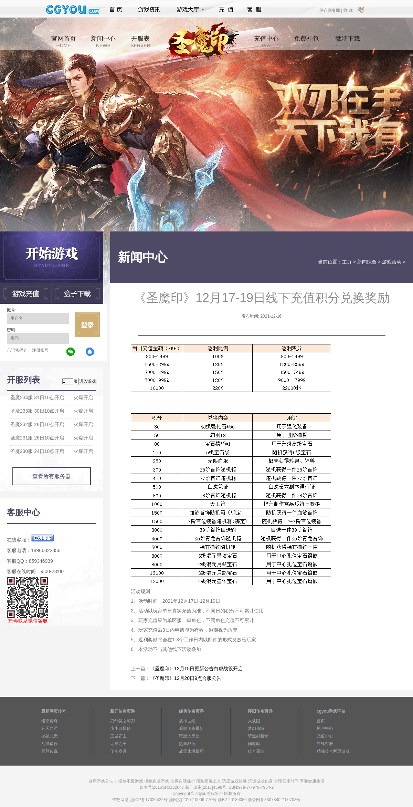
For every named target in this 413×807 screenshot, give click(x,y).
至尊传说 (49, 751)
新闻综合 (367, 262)
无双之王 (118, 743)
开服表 (140, 41)
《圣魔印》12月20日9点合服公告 (185, 678)
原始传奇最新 (191, 728)
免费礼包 (306, 41)
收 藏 (347, 10)
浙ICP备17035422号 (149, 799)
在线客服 (325, 743)
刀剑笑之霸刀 (122, 720)
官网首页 (63, 41)
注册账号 (40, 350)
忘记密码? (16, 350)
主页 (347, 262)
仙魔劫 (254, 743)
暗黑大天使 (189, 736)
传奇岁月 (118, 751)
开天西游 (49, 728)
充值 (226, 10)
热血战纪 (187, 743)
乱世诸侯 (49, 743)
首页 (115, 10)
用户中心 (325, 728)
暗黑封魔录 (258, 736)
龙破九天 (49, 736)
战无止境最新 (191, 751)
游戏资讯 (149, 10)
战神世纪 (187, 720)
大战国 (254, 720)
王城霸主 (118, 736)
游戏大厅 (188, 10)
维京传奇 (49, 720)
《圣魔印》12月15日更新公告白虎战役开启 (196, 668)
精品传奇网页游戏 (333, 751)
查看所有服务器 (51, 476)
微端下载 (347, 41)
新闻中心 (103, 41)
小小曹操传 (120, 728)
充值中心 (266, 41)
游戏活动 (391, 262)
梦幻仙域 (256, 728)
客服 (254, 10)
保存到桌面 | (331, 10)
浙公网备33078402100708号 (274, 799)
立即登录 (87, 324)
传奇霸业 (256, 751)
